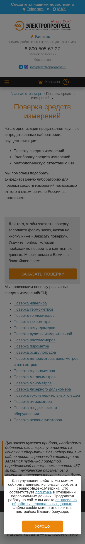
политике (43, 492)
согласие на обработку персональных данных (44, 502)
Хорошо (42, 526)
